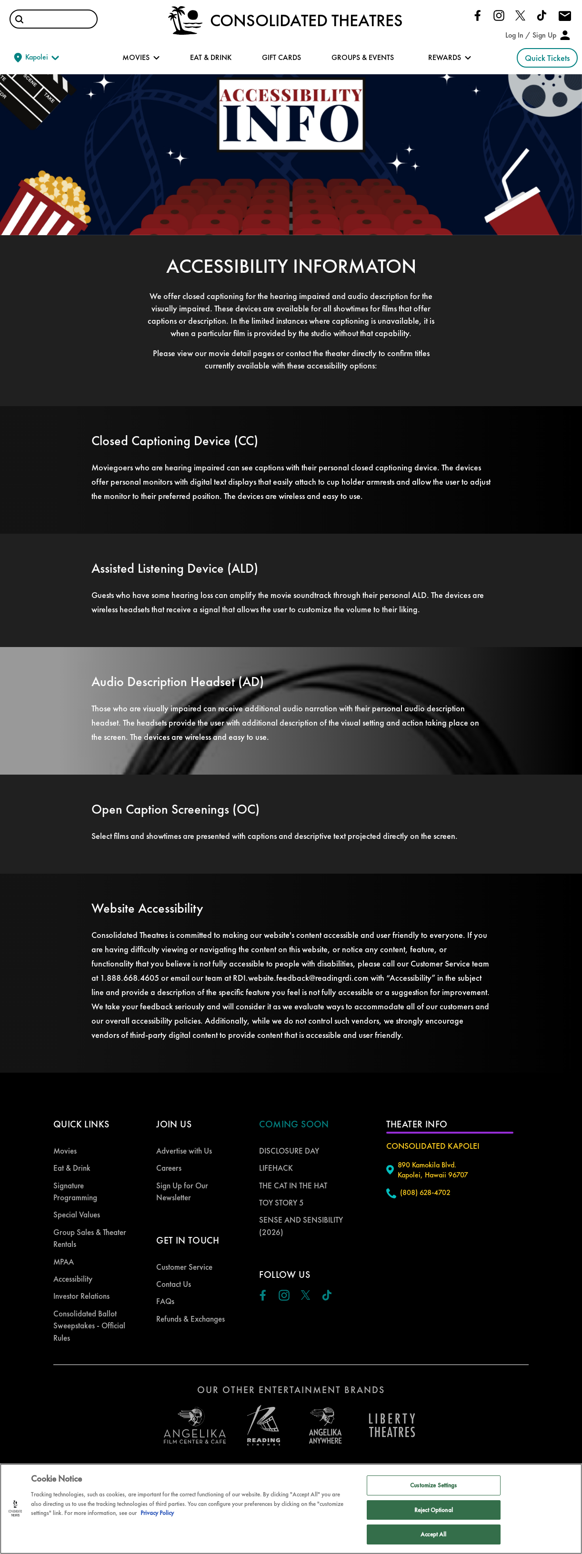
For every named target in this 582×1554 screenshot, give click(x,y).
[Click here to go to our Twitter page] (520, 15)
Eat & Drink (71, 1168)
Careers (168, 1168)
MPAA (63, 1261)
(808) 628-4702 (425, 1192)
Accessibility (72, 1279)
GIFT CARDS (281, 57)
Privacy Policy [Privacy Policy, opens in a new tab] (157, 1513)
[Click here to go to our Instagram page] (499, 15)
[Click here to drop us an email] (564, 16)
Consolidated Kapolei (433, 1145)
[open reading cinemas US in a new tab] (260, 1425)
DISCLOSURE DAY (289, 1151)
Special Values (76, 1214)
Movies (65, 1151)
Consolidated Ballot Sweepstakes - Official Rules (89, 1325)
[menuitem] (91, 1151)
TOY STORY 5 (281, 1202)
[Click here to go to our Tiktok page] (541, 15)
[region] (291, 1509)
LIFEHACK (276, 1168)
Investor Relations (81, 1296)
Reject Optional (433, 1510)
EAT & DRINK (210, 57)
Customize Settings (433, 1485)
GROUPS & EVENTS (362, 57)
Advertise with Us (184, 1151)
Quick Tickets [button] (547, 57)
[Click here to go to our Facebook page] (477, 15)
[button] (19, 19)
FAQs (165, 1301)
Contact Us (173, 1284)
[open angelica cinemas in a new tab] (195, 1425)
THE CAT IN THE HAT (293, 1185)
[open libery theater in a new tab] (325, 1425)
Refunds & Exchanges (190, 1319)
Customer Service (184, 1267)
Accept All (433, 1534)
